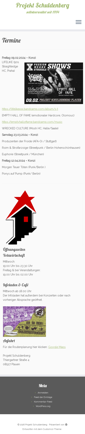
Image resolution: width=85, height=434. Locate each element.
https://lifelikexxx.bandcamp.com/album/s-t (30, 109)
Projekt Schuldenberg (42, 5)
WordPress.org (43, 406)
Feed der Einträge (43, 397)
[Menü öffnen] (78, 22)
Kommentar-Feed (43, 401)
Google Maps (57, 347)
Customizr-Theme (52, 429)
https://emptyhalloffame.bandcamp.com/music (32, 121)
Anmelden (43, 392)
